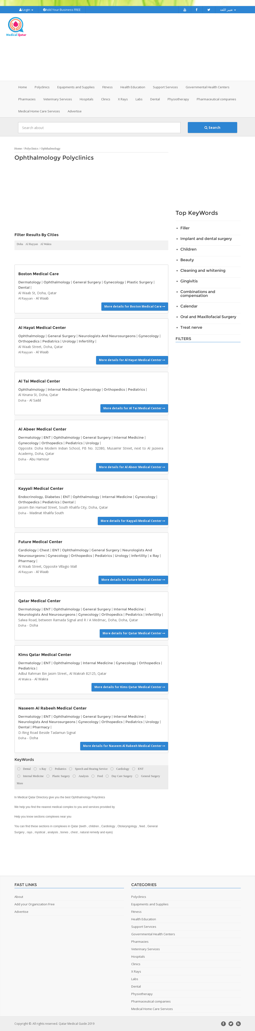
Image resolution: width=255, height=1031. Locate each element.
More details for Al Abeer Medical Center (132, 467)
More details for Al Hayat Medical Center (132, 360)
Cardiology (27, 550)
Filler (185, 228)
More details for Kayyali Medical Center (133, 521)
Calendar (188, 306)
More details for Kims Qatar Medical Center (129, 687)
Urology (69, 341)
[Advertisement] (155, 47)
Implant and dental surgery (206, 238)
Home (22, 87)
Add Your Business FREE (62, 9)
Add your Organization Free (34, 904)
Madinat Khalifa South (46, 513)
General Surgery (87, 282)
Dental (24, 287)
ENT (47, 437)
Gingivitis (189, 281)
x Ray (154, 555)
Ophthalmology (50, 148)
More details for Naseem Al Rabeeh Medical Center (124, 746)
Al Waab (42, 298)
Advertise (75, 111)
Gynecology (114, 282)
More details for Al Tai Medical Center (134, 408)
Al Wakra (45, 244)
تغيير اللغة (228, 9)
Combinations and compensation (197, 293)
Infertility (86, 341)
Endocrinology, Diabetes (39, 497)
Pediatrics (50, 341)
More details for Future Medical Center (133, 580)
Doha (20, 244)
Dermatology (29, 282)
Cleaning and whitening (202, 270)
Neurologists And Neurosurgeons (107, 336)
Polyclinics (31, 148)
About (18, 896)
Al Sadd (35, 400)
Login (26, 9)
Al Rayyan (32, 244)
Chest (44, 550)
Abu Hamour (39, 459)
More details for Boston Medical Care (134, 306)
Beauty (187, 260)
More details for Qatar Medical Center (134, 633)
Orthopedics (28, 341)
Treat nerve (191, 327)
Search (212, 127)
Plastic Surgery (140, 282)
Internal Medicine (63, 389)
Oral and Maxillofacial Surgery (208, 316)
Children (188, 249)
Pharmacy (26, 561)
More (20, 783)
